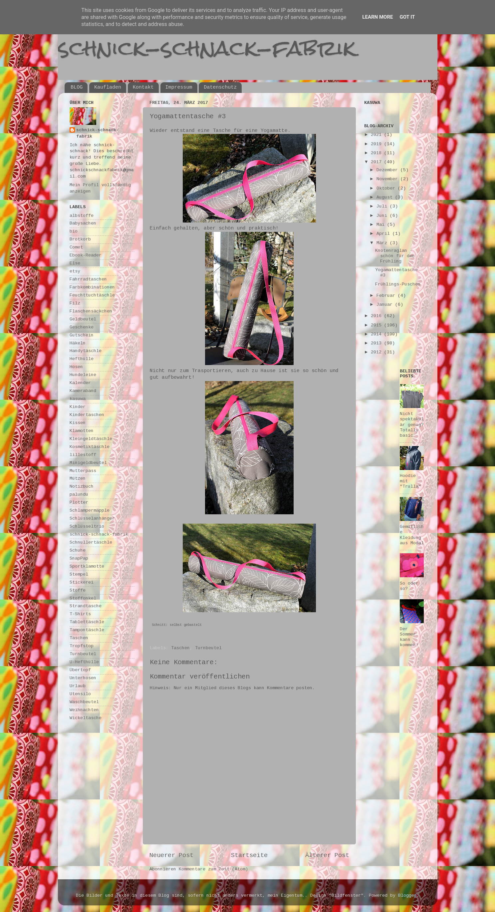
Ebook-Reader (86, 255)
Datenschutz (220, 87)
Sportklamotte (87, 566)
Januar (385, 304)
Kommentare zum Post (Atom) (213, 869)
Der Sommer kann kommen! (409, 637)
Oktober (387, 188)
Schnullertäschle (91, 542)
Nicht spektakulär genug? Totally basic (412, 424)
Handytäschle (86, 350)
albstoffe (82, 215)
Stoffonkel (83, 598)
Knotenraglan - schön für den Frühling (395, 256)
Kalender (80, 382)
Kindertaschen (87, 414)
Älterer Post (327, 855)
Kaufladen (107, 87)
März (383, 242)
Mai (381, 224)
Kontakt (143, 87)
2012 (377, 352)
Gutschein (82, 335)
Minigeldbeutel (88, 462)
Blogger (407, 895)
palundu (79, 494)
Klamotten (82, 430)
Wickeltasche (86, 717)
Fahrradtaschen (88, 279)
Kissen (78, 422)
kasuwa (78, 398)
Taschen (180, 648)
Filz (75, 303)
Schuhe (78, 550)
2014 (377, 334)
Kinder (78, 406)
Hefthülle (82, 358)
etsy (75, 271)
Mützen (78, 478)
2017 (377, 162)
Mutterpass (83, 470)
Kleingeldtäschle (91, 438)
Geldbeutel (83, 319)
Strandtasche (86, 606)
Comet (76, 247)
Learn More (377, 17)
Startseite (249, 855)
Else (75, 263)
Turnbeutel (208, 648)
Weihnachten (84, 709)
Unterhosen (83, 678)
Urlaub (78, 686)
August (385, 197)
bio (74, 231)
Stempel (79, 574)
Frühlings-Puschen (397, 284)
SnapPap (79, 558)
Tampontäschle (87, 630)
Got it (407, 17)
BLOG (77, 87)
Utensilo (80, 693)
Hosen (76, 366)
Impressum (178, 87)
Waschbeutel (84, 701)
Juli (383, 206)
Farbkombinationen (92, 287)
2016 (377, 315)
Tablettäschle (87, 622)
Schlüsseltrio (87, 526)
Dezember (388, 170)
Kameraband (83, 390)
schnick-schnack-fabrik (207, 47)
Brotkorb (80, 239)
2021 (377, 134)
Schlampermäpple (90, 510)
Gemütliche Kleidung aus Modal (412, 535)
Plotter (79, 502)
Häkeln (78, 343)
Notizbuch (82, 486)
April (384, 233)
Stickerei (82, 582)
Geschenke (82, 327)
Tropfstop (82, 646)
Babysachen (83, 223)
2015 (377, 325)
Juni (383, 215)
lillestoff (83, 454)
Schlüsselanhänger (92, 518)
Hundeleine (83, 374)
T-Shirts (80, 614)
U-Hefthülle (84, 662)
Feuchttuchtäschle (92, 295)
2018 (377, 153)
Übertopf (80, 670)
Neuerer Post (171, 855)
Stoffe (78, 590)
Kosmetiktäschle (90, 446)
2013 (377, 343)
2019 (377, 144)
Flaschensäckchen (91, 311)
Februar (387, 295)
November (388, 179)
